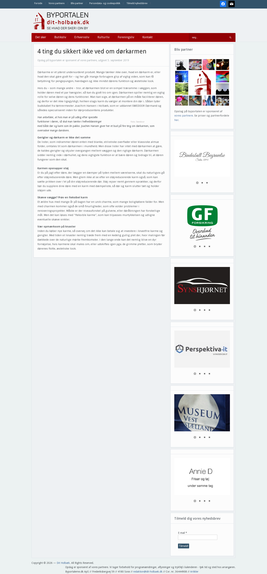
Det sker (40, 37)
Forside (38, 3)
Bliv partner (77, 3)
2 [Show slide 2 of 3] (202, 183)
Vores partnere (57, 3)
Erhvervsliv (81, 37)
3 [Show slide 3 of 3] (207, 183)
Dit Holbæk (63, 562)
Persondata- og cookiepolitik (104, 3)
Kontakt (147, 37)
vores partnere (183, 115)
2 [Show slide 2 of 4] (200, 247)
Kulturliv (104, 37)
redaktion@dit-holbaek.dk (147, 571)
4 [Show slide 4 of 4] (209, 247)
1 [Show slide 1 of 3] (197, 183)
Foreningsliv (126, 37)
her (176, 120)
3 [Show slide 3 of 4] (204, 247)
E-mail (182, 532)
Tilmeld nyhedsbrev (136, 3)
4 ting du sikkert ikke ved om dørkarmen (91, 51)
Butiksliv (60, 37)
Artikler (194, 571)
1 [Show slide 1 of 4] (195, 247)
